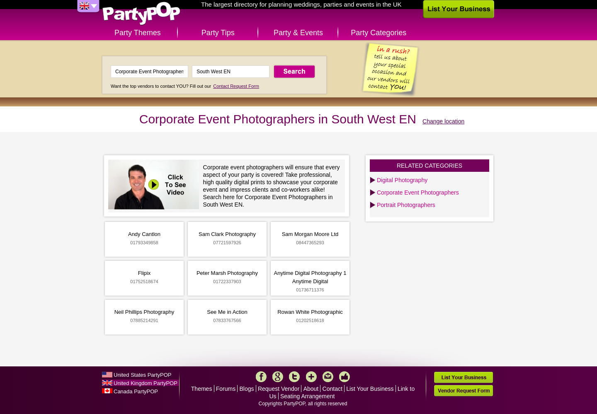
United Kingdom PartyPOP (145, 383)
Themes (201, 388)
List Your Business (369, 388)
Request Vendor (278, 388)
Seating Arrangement (307, 396)
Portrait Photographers (406, 205)
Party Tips (218, 33)
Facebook (261, 376)
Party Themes (137, 33)
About (311, 388)
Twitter (294, 376)
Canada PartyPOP (136, 391)
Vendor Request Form (463, 391)
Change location (443, 121)
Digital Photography (402, 180)
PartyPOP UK (141, 14)
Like (344, 376)
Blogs (247, 388)
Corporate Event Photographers (418, 192)
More (311, 376)
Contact (332, 388)
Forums (225, 388)
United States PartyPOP (142, 375)
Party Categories (378, 33)
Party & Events (298, 33)
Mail (328, 376)
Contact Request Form (236, 86)
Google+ (277, 376)
